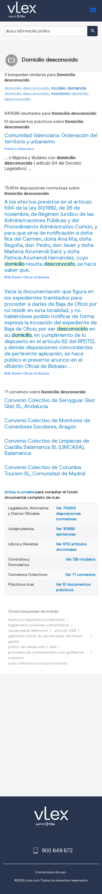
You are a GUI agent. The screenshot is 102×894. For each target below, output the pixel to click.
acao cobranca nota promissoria (37, 663)
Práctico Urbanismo (19, 148)
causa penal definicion (28, 630)
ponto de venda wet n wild (32, 647)
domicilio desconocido (26, 88)
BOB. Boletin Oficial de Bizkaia (26, 277)
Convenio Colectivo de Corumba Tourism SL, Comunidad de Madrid (44, 470)
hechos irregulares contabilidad (36, 619)
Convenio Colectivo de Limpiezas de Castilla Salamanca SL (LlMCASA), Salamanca (46, 447)
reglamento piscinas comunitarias (38, 625)
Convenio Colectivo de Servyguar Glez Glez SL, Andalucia (49, 403)
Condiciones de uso (50, 872)
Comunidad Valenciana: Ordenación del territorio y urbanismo (50, 138)
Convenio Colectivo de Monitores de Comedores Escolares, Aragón (47, 424)
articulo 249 (65, 630)
